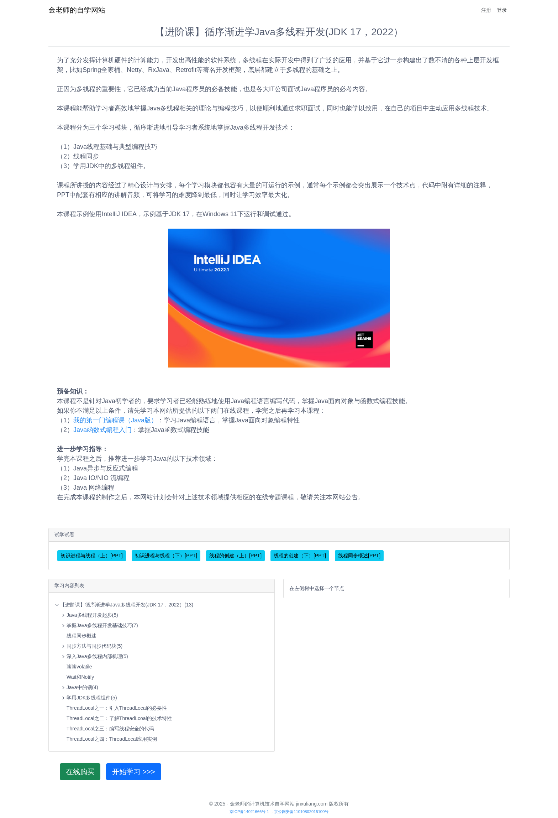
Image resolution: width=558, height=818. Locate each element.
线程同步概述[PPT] (359, 555)
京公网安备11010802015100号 (301, 811)
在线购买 (80, 772)
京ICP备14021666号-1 (249, 811)
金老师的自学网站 (76, 10)
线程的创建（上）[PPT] (235, 555)
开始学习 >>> (133, 772)
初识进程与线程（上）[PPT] (91, 555)
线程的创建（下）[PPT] (300, 555)
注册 (486, 10)
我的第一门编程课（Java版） (115, 420)
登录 (502, 10)
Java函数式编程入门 (102, 429)
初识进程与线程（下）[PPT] (166, 555)
